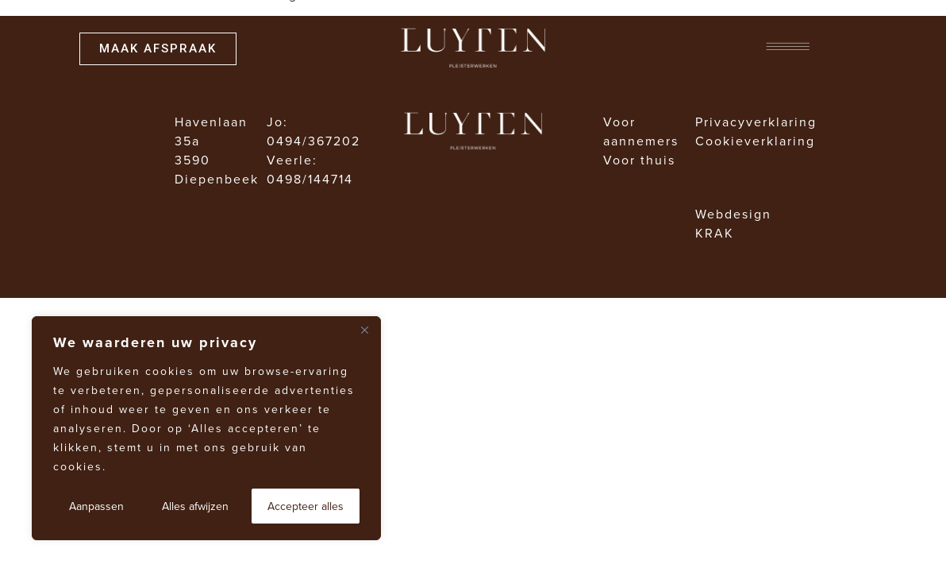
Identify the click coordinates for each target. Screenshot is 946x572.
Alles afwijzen (195, 506)
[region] (206, 428)
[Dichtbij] (364, 329)
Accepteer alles (305, 506)
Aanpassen (96, 506)
